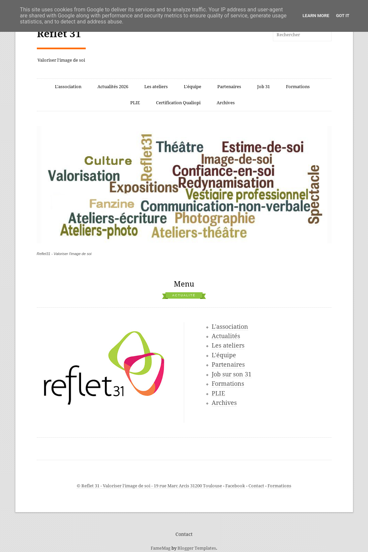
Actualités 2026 (112, 86)
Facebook (235, 485)
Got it (342, 15)
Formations (298, 86)
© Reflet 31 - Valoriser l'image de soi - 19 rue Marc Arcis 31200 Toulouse (149, 485)
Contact (256, 485)
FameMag (160, 548)
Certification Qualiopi (178, 102)
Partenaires (229, 86)
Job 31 (263, 86)
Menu (184, 284)
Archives (226, 102)
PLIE (135, 102)
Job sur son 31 (231, 374)
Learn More (316, 15)
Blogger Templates (196, 548)
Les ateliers (156, 86)
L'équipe (192, 86)
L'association (68, 86)
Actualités (226, 336)
